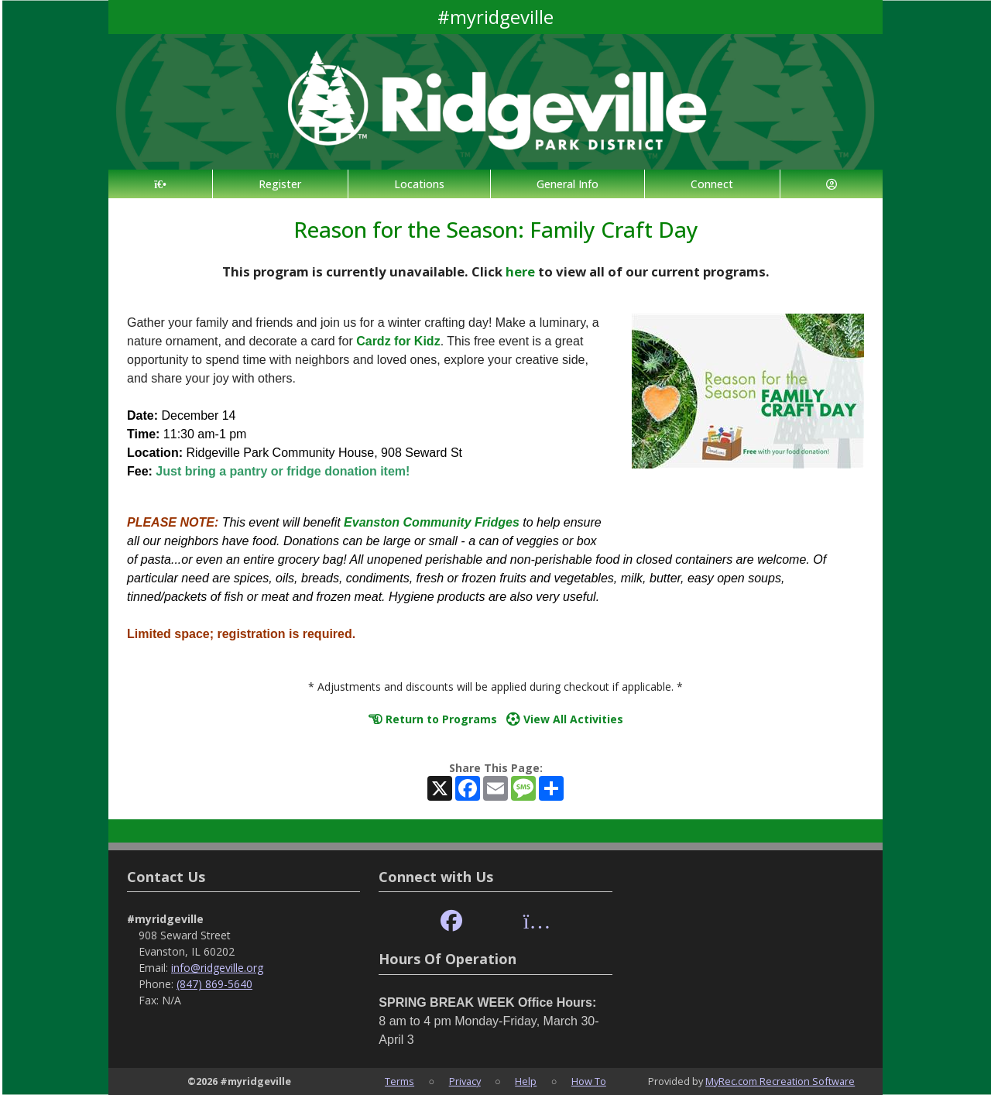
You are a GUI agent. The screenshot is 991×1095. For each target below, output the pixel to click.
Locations (419, 184)
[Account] (831, 184)
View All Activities (564, 719)
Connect (712, 184)
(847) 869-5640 (214, 984)
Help (526, 1081)
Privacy (465, 1081)
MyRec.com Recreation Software (780, 1081)
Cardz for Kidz (398, 341)
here (520, 271)
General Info (567, 184)
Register (280, 184)
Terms (399, 1081)
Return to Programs (433, 719)
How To (588, 1081)
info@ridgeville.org (217, 967)
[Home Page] (160, 184)
